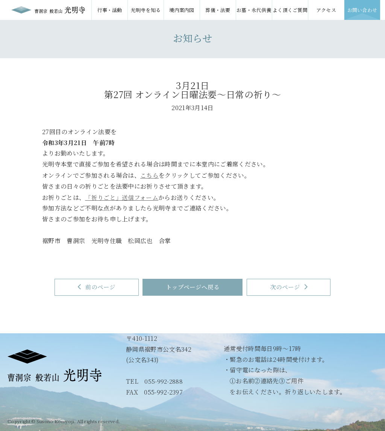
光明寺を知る (146, 10)
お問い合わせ (362, 10)
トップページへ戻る (193, 287)
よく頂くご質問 (290, 10)
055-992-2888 (163, 381)
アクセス (326, 10)
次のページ (295, 287)
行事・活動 (109, 10)
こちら (149, 175)
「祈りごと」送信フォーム (121, 196)
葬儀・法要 (217, 10)
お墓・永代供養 (253, 10)
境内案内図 (181, 10)
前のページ (90, 287)
